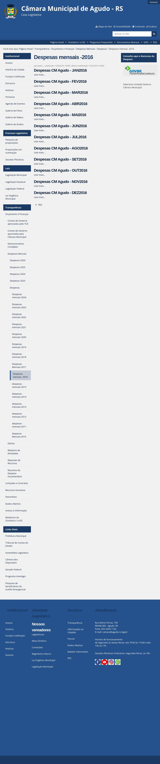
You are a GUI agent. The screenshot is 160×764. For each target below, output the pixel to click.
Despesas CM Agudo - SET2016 (60, 159)
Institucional (12, 56)
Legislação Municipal (42, 666)
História (9, 629)
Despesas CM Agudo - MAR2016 (61, 92)
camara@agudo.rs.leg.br (115, 632)
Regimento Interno (41, 653)
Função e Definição (15, 635)
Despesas (102, 48)
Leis (7, 168)
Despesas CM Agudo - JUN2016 (60, 126)
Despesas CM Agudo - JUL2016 (60, 137)
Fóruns (71, 638)
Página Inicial (57, 42)
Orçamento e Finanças (62, 48)
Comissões (37, 647)
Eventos (9, 655)
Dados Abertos (75, 645)
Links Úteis (11, 529)
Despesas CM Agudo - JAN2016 (60, 70)
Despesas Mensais (85, 48)
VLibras (153, 26)
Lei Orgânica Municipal (43, 660)
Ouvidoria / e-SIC (76, 42)
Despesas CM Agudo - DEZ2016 (60, 193)
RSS (155, 42)
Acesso (8, 622)
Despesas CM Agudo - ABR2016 (60, 104)
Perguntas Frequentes (101, 42)
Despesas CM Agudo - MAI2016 (60, 115)
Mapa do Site (105, 26)
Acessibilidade (123, 26)
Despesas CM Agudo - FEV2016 (60, 81)
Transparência (42, 48)
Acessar (154, 2)
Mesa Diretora (39, 640)
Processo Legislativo (16, 133)
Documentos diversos (128, 42)
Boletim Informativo (77, 651)
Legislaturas (38, 634)
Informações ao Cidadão (75, 631)
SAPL (146, 42)
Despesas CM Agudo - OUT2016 (60, 170)
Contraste (140, 26)
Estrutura (10, 642)
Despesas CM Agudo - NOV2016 (61, 181)
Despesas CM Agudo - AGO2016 (61, 148)
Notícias (9, 648)
